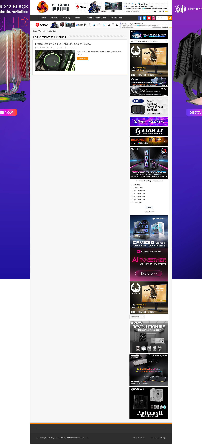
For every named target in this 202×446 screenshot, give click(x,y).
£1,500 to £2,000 (139, 194)
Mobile (78, 18)
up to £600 (137, 185)
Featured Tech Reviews (62, 48)
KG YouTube (116, 18)
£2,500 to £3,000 (139, 199)
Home (34, 17)
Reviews (54, 18)
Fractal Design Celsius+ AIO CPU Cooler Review (63, 44)
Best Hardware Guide (96, 18)
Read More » (83, 59)
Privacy (162, 437)
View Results (149, 212)
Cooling (51, 48)
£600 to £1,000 (138, 188)
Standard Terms (81, 437)
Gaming (66, 18)
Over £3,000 (137, 202)
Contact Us (154, 437)
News (43, 18)
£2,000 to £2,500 (139, 197)
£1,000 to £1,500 (139, 191)
